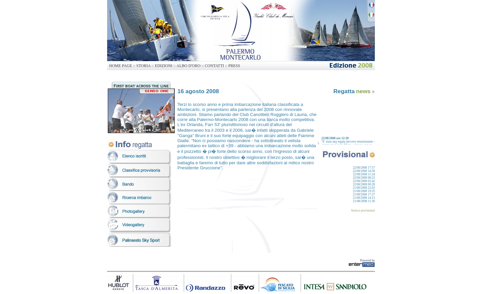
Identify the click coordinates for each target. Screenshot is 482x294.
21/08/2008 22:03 (364, 187)
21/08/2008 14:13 (364, 197)
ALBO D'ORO (188, 65)
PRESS (234, 65)
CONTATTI (214, 65)
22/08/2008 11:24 (364, 174)
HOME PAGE (120, 65)
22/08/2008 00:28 (364, 184)
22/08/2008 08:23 (364, 177)
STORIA (143, 65)
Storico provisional (363, 210)
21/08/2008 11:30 (364, 201)
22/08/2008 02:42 (364, 181)
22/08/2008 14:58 (364, 171)
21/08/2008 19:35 (364, 191)
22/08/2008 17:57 (364, 167)
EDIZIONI (163, 65)
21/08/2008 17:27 (364, 194)
